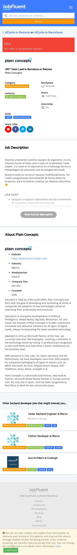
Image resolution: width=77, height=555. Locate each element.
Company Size (20, 281)
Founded (17, 290)
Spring (42, 469)
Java (50, 469)
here (58, 546)
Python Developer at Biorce (43, 436)
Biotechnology (35, 425)
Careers (39, 501)
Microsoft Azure (22, 117)
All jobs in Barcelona (48, 32)
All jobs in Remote (16, 32)
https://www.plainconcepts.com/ (29, 258)
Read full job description (38, 214)
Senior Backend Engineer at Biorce (47, 414)
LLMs (58, 447)
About (39, 521)
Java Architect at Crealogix (43, 458)
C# (54, 425)
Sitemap (39, 513)
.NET (8, 117)
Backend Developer (14, 425)
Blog (39, 517)
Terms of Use (39, 525)
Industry (16, 263)
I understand (11, 550)
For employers (39, 509)
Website (16, 254)
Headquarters (19, 272)
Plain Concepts (27, 235)
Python (49, 447)
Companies (39, 505)
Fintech (32, 469)
